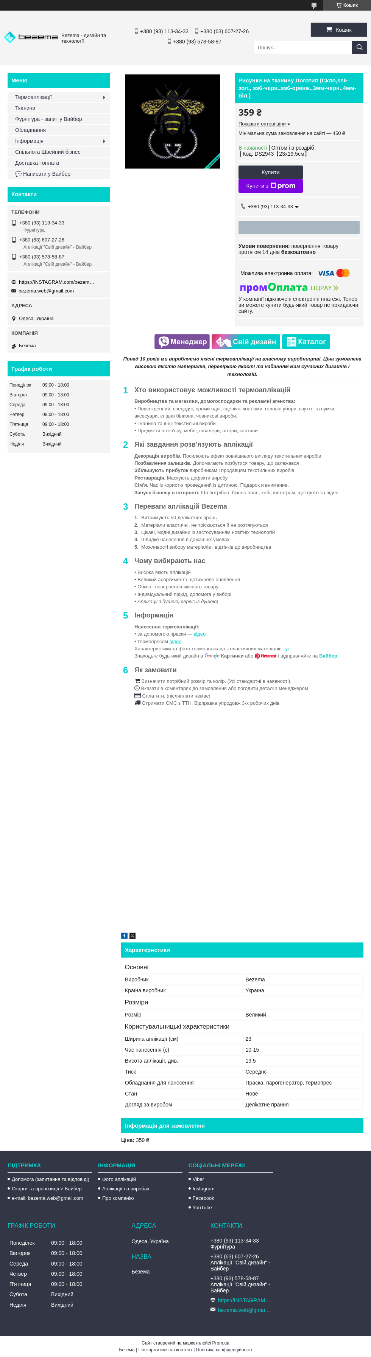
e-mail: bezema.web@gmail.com (47, 1198)
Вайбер (328, 656)
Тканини (25, 108)
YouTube (202, 1207)
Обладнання (30, 130)
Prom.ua (220, 1343)
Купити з (270, 186)
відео (199, 634)
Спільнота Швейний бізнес (47, 152)
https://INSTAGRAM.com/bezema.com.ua (57, 282)
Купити (271, 172)
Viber (198, 1179)
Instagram (204, 1188)
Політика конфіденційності (224, 1349)
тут (286, 648)
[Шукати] (359, 47)
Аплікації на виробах (125, 1188)
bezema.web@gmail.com (46, 291)
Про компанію (118, 1198)
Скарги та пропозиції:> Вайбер (47, 1188)
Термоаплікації (33, 97)
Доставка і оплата (37, 163)
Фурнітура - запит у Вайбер (48, 119)
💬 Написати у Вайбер (42, 174)
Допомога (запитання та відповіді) (50, 1179)
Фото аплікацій (119, 1179)
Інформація (29, 141)
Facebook (203, 1198)
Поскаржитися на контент (165, 1349)
